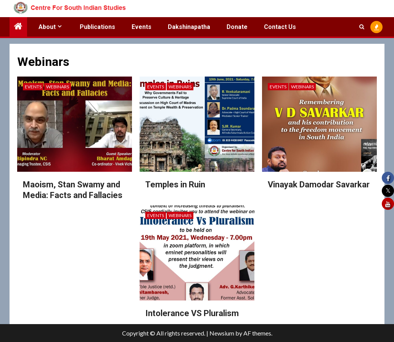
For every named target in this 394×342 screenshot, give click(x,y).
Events (141, 26)
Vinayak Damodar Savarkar (319, 184)
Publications (97, 26)
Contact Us (280, 26)
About (47, 26)
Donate (237, 26)
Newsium (221, 333)
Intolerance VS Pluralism (192, 313)
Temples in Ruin (175, 184)
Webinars (57, 86)
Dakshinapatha (189, 26)
